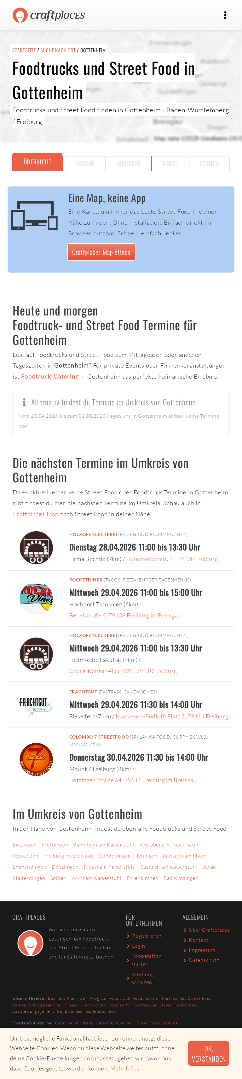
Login (135, 946)
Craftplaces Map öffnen (101, 252)
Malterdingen (29, 878)
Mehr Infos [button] (124, 1068)
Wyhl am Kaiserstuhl (96, 878)
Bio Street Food (196, 998)
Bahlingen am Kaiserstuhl (103, 844)
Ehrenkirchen (143, 878)
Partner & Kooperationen (37, 1004)
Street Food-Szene (178, 1004)
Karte (170, 163)
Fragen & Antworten (85, 1004)
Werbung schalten (140, 978)
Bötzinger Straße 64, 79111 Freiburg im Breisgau (133, 779)
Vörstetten (25, 855)
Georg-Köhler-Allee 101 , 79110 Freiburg (123, 670)
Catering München (114, 1022)
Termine (84, 163)
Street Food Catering (156, 1022)
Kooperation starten (144, 960)
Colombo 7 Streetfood (99, 737)
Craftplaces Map (36, 514)
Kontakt (195, 940)
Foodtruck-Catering (50, 376)
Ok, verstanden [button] (209, 1053)
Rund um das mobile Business (86, 1011)
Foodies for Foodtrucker (133, 1004)
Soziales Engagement (33, 1011)
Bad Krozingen (181, 878)
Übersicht (37, 161)
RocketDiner (86, 579)
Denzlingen (65, 867)
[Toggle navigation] (225, 15)
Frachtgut (83, 691)
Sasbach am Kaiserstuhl (169, 867)
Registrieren (144, 936)
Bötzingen (25, 844)
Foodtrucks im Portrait (155, 998)
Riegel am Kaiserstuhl (110, 867)
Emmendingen (30, 867)
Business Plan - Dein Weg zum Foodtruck (89, 998)
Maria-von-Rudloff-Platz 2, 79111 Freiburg (172, 716)
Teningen (147, 855)
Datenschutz (200, 960)
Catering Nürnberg (74, 1022)
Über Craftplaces (206, 930)
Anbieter (128, 163)
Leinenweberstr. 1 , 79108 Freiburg (172, 558)
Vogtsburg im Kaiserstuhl (170, 844)
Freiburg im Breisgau (68, 855)
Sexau (209, 867)
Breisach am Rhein (185, 855)
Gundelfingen (114, 855)
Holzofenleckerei (93, 534)
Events (209, 163)
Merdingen (55, 844)
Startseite (24, 50)
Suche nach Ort (58, 50)
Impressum (198, 950)
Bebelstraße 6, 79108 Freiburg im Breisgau (125, 615)
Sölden (58, 878)
